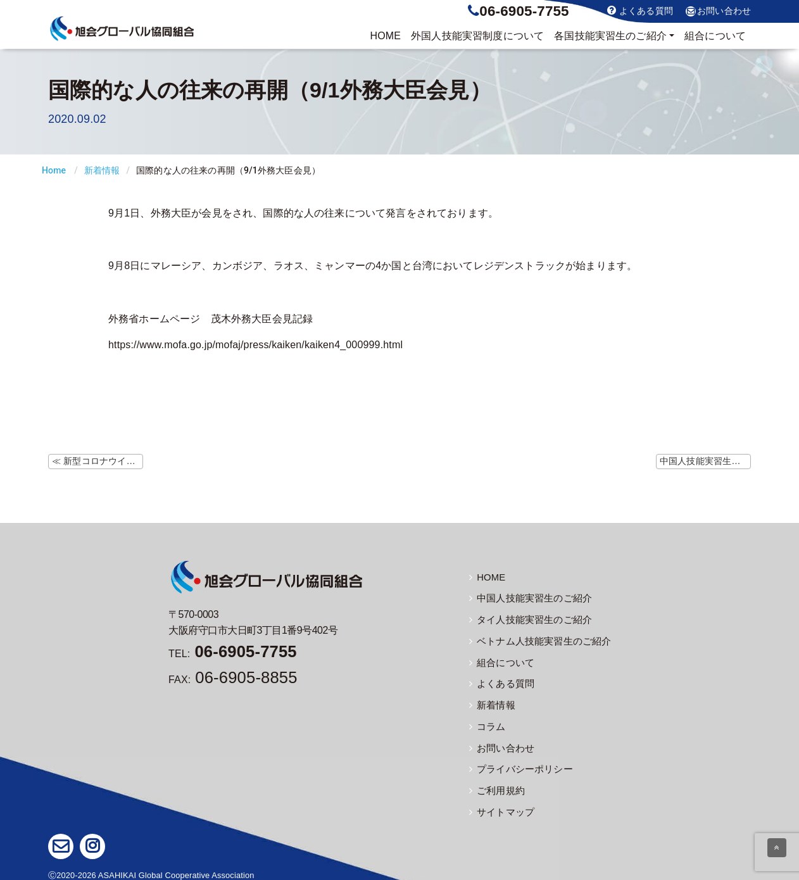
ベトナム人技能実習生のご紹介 (535, 640)
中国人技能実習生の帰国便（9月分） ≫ (705, 461)
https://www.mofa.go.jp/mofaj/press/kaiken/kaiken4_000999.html (255, 344)
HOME (385, 35)
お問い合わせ (718, 11)
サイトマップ (500, 807)
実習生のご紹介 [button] (610, 36)
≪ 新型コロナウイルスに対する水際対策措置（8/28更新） (97, 461)
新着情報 (102, 170)
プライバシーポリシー (518, 765)
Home (54, 170)
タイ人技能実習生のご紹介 (526, 619)
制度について (477, 36)
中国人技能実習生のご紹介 (526, 598)
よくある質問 (640, 10)
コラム (486, 724)
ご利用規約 (495, 786)
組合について (715, 35)
